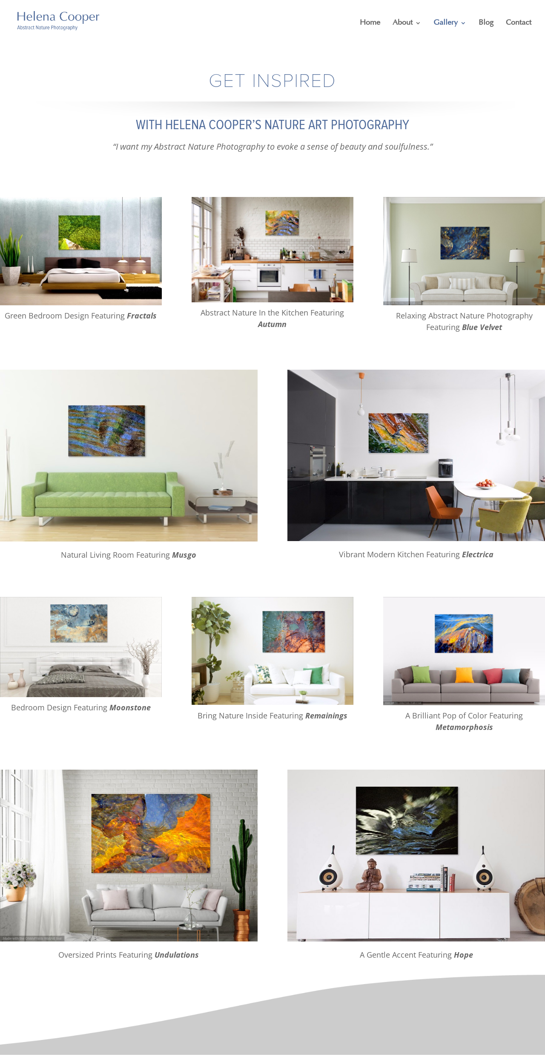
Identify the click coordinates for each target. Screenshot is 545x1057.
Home (370, 23)
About (403, 23)
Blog (486, 23)
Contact (518, 23)
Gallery (445, 23)
